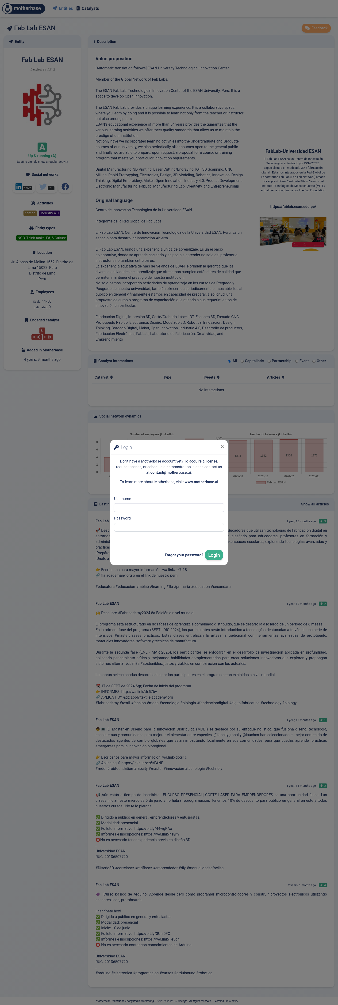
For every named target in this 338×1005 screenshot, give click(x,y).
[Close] (222, 446)
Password (122, 518)
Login (214, 555)
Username (122, 499)
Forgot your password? (184, 555)
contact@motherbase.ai (170, 472)
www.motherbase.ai (201, 482)
